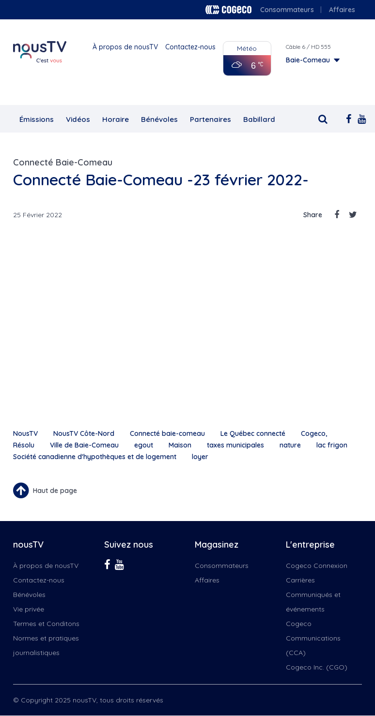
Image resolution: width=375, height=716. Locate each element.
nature (290, 445)
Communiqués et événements (313, 601)
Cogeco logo (228, 9)
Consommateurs (287, 9)
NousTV (25, 433)
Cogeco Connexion (316, 565)
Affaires (342, 9)
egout (143, 445)
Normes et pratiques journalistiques (46, 645)
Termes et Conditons (46, 623)
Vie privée (28, 609)
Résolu (23, 445)
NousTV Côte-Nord (83, 433)
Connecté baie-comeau (167, 433)
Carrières (300, 580)
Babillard (259, 119)
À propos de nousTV (125, 47)
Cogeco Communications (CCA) (313, 638)
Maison (180, 445)
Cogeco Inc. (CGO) (316, 667)
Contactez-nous (190, 47)
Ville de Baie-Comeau (84, 445)
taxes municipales (235, 445)
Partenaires (210, 119)
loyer (200, 456)
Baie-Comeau (308, 60)
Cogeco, (314, 433)
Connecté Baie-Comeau (62, 162)
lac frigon (331, 445)
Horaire (115, 119)
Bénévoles (159, 119)
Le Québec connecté (252, 433)
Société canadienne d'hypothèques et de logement (94, 456)
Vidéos (78, 119)
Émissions (36, 119)
